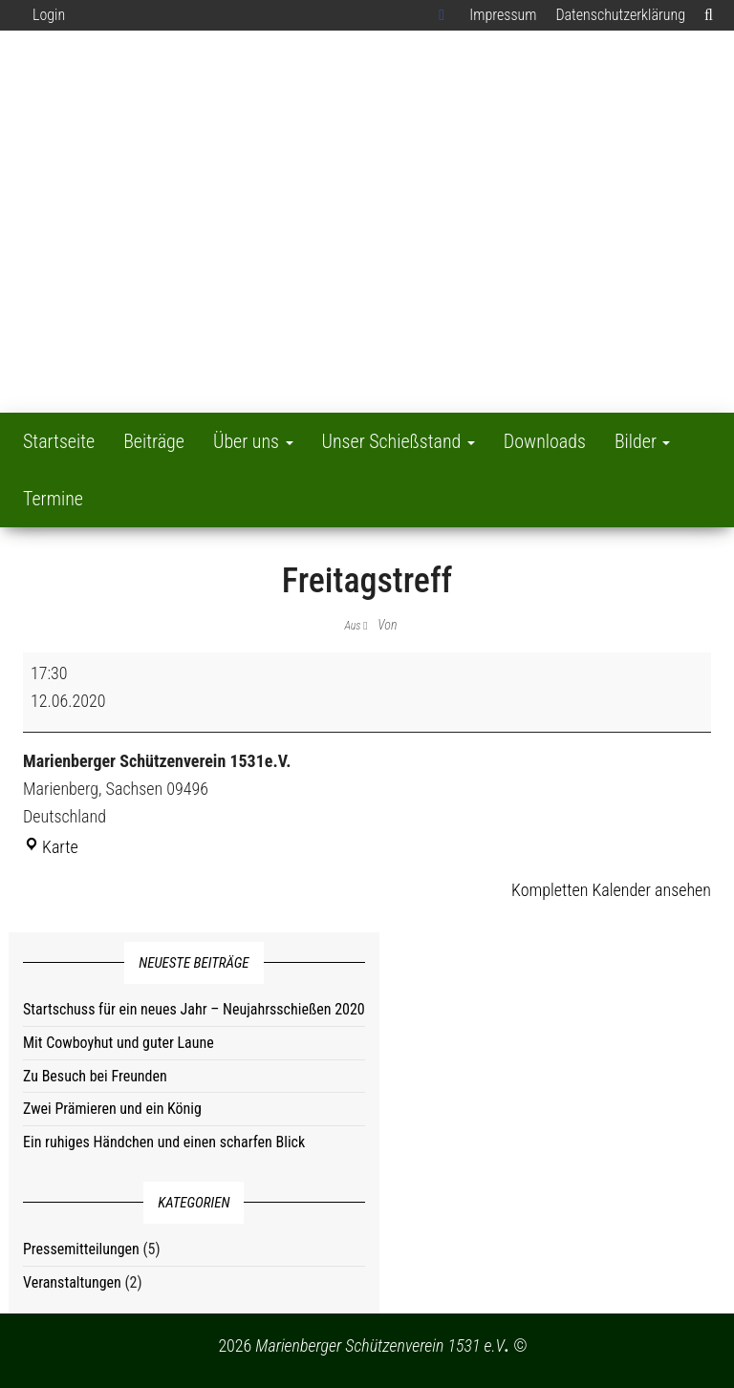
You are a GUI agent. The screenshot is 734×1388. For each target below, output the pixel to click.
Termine (53, 498)
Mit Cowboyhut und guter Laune (118, 1043)
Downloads (545, 441)
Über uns (253, 441)
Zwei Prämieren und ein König (112, 1109)
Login (48, 15)
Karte (50, 847)
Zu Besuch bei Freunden (95, 1076)
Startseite (59, 441)
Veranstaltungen (72, 1282)
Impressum (502, 15)
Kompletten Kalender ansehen (611, 890)
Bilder (643, 441)
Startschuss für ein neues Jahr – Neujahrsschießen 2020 (194, 1009)
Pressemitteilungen (81, 1249)
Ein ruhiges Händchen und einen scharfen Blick (164, 1142)
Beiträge (153, 441)
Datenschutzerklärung (620, 15)
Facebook (444, 15)
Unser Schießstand (398, 441)
